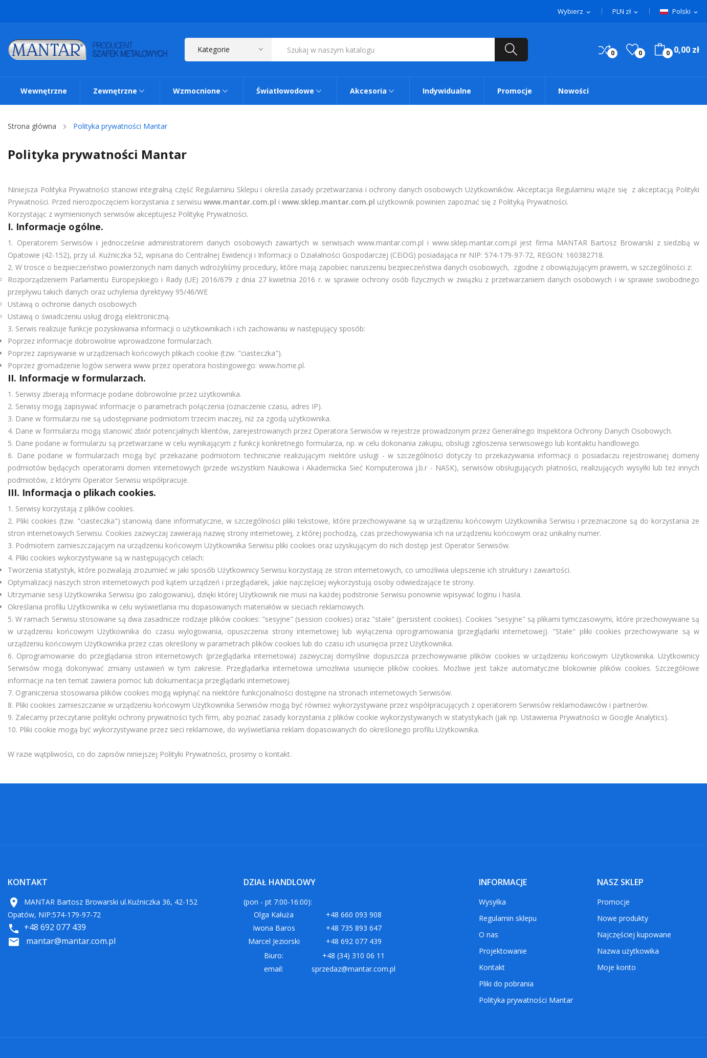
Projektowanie (503, 951)
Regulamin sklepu (508, 918)
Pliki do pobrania (506, 983)
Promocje (613, 902)
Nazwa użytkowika (628, 951)
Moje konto (616, 967)
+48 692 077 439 (55, 927)
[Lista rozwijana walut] (625, 12)
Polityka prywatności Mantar (526, 1000)
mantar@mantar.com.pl (71, 941)
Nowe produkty (622, 918)
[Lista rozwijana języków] (679, 12)
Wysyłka (492, 902)
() (632, 49)
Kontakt (492, 967)
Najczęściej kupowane (634, 934)
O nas (488, 934)
